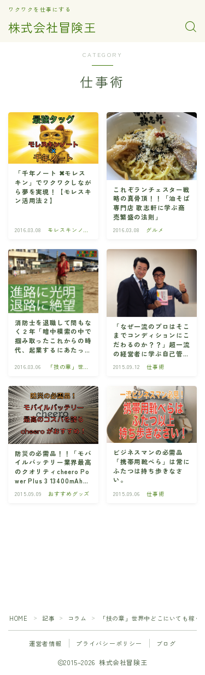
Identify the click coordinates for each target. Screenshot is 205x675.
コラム (77, 618)
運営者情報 (45, 643)
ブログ (166, 643)
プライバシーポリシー (109, 643)
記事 (48, 618)
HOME (18, 618)
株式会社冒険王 (52, 26)
